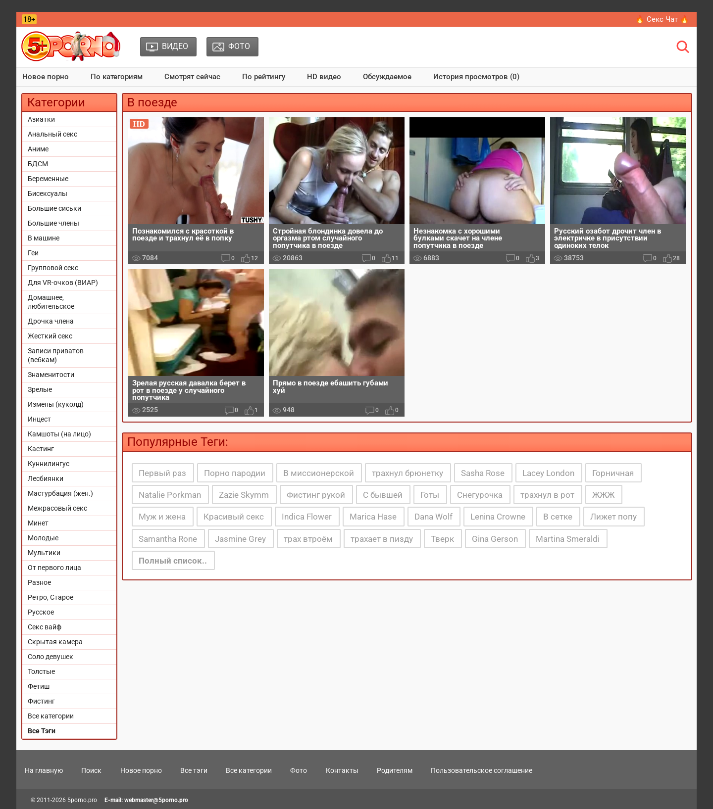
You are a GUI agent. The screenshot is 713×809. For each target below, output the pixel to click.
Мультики (44, 553)
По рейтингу (263, 76)
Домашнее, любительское (51, 301)
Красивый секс (234, 517)
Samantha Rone (168, 539)
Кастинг (41, 449)
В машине (43, 238)
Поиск (91, 770)
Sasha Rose (483, 473)
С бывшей (383, 495)
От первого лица (54, 567)
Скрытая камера (55, 642)
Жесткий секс (50, 336)
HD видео (324, 76)
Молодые (43, 538)
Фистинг (41, 701)
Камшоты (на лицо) (59, 434)
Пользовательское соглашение (481, 770)
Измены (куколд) (56, 404)
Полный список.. (173, 561)
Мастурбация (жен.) (60, 493)
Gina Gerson (495, 539)
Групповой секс (53, 268)
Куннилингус (48, 464)
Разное (39, 582)
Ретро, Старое (50, 597)
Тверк (442, 539)
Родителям (394, 770)
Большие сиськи (54, 208)
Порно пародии (234, 473)
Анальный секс (52, 134)
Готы (429, 495)
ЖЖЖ (603, 495)
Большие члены (53, 223)
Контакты (342, 770)
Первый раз (162, 473)
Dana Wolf (433, 517)
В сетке (557, 517)
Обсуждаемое (387, 76)
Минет (38, 523)
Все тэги (193, 770)
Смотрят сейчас (192, 76)
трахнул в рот (547, 495)
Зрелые (40, 389)
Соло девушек (50, 657)
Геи (33, 253)
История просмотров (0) (476, 76)
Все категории (51, 716)
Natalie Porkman (170, 495)
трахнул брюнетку (407, 473)
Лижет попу (613, 517)
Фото (298, 770)
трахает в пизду (382, 539)
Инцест (39, 419)
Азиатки (41, 119)
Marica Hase (373, 517)
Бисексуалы (47, 193)
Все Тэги (41, 731)
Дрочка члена (51, 321)
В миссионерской (318, 473)
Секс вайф (44, 627)
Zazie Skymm (244, 495)
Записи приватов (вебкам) (56, 355)
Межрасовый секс (57, 508)
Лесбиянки (45, 478)
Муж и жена (162, 517)
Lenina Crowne (497, 517)
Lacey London (548, 473)
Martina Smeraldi (568, 539)
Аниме (38, 149)
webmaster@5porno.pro (156, 800)
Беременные (48, 179)
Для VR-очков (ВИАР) (63, 282)
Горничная (613, 473)
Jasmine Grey (240, 539)
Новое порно (45, 76)
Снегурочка (480, 495)
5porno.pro (82, 800)
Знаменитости (51, 375)
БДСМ (38, 164)
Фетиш (39, 686)
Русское (41, 612)
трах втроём (308, 539)
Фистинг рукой (316, 495)
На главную (44, 770)
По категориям (117, 76)
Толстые (41, 671)
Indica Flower (307, 517)
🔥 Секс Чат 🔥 (662, 19)
